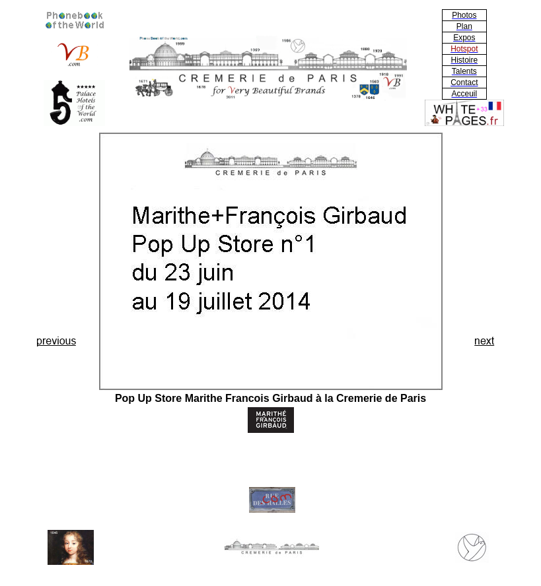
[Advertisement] (56, 249)
